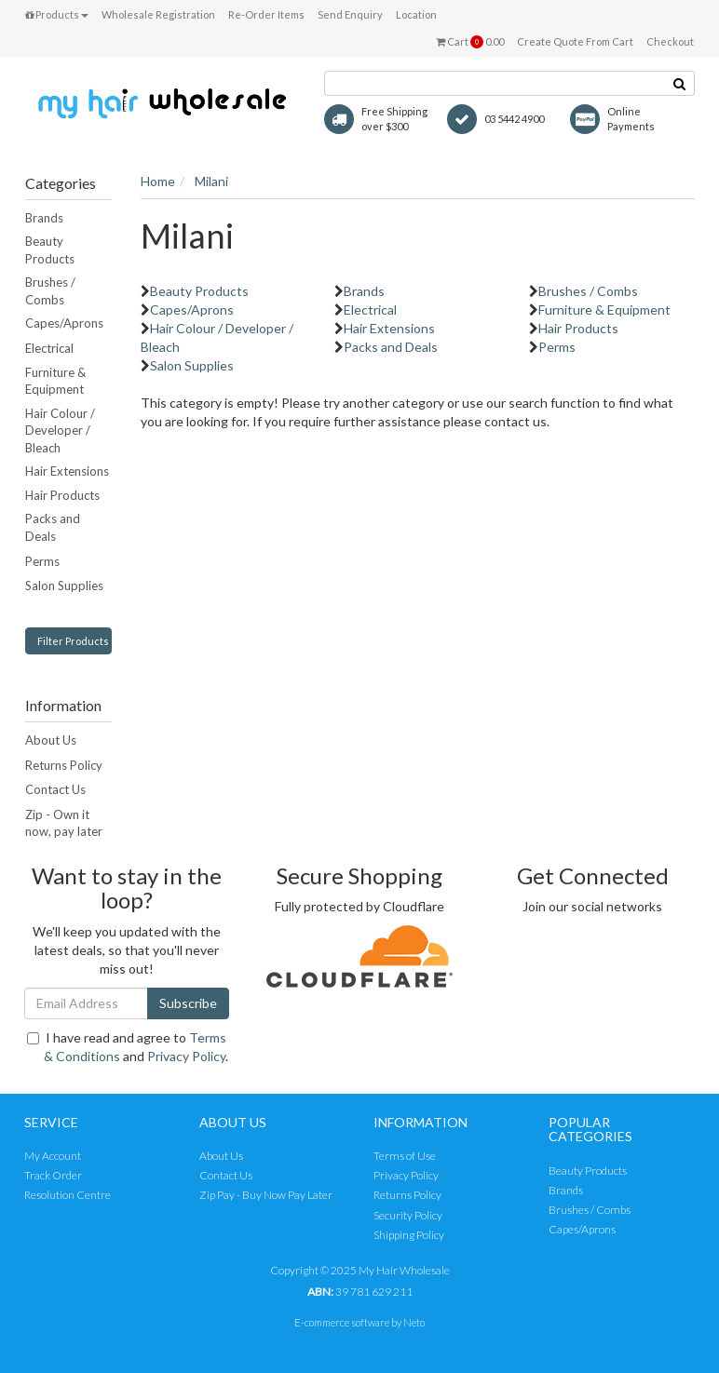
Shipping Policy (408, 1235)
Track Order (53, 1175)
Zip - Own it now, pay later (63, 823)
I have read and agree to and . (127, 1047)
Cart (470, 41)
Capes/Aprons (64, 323)
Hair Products (62, 495)
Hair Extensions (67, 471)
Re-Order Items (266, 14)
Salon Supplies (64, 585)
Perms (42, 561)
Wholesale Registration (158, 14)
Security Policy (407, 1215)
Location (416, 14)
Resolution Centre (67, 1195)
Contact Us (55, 789)
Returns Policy (63, 765)
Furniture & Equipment (55, 381)
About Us (50, 740)
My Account (52, 1156)
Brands (44, 217)
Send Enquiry (350, 14)
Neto (414, 1322)
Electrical (49, 348)
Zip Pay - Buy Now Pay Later (265, 1195)
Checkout (670, 41)
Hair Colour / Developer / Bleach (60, 430)
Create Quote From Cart (575, 41)
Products (56, 14)
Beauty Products (50, 250)
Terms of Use (404, 1156)
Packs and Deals (52, 527)
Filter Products (73, 641)
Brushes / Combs (50, 291)
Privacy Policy (186, 1056)
